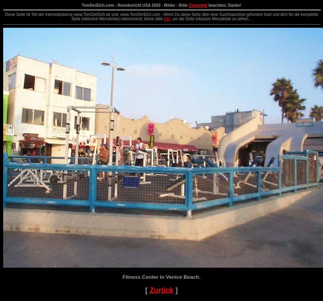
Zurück (161, 290)
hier (167, 19)
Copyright (198, 5)
